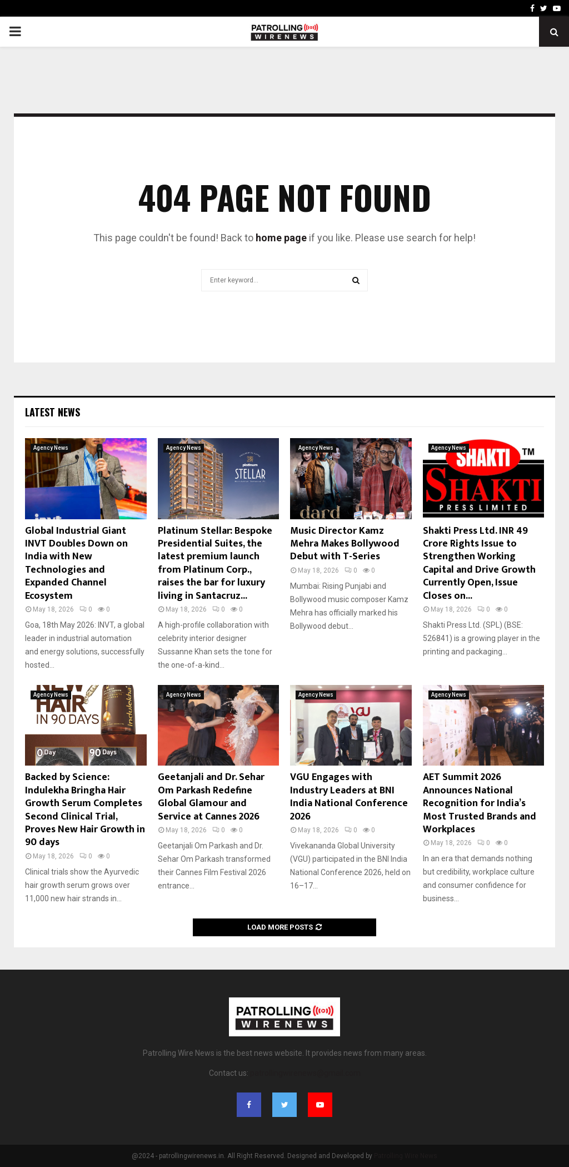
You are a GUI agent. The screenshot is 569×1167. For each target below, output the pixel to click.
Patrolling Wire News (405, 1156)
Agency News (50, 448)
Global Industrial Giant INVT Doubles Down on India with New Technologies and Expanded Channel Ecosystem (76, 563)
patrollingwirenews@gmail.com (305, 1073)
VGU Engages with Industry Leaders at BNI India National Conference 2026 (349, 797)
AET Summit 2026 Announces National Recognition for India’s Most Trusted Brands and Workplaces (479, 803)
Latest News (52, 412)
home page (281, 238)
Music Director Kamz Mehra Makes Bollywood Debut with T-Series (345, 544)
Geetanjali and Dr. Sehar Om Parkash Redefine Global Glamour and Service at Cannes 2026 (211, 797)
